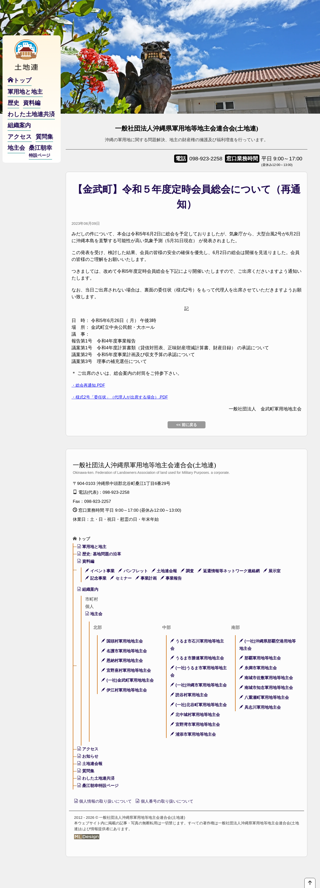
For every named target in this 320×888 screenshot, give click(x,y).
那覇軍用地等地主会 (261, 658)
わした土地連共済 (97, 793)
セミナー (123, 578)
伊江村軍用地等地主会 (125, 690)
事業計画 (149, 578)
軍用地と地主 (92, 547)
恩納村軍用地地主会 (123, 661)
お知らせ (88, 771)
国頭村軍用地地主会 (123, 641)
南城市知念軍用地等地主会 (267, 688)
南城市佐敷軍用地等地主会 (267, 678)
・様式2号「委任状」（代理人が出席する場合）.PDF (126, 397)
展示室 (282, 571)
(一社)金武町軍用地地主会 (129, 680)
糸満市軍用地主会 (259, 668)
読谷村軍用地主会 (190, 702)
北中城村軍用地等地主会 (196, 729)
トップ (82, 539)
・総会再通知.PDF (90, 385)
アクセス (88, 764)
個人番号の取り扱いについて (175, 816)
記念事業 (96, 578)
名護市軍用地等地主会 (125, 651)
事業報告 (176, 578)
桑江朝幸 (40, 162)
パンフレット (136, 571)
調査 (193, 571)
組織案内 (88, 589)
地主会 (94, 614)
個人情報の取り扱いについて (106, 816)
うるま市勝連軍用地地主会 (198, 658)
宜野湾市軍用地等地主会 (196, 739)
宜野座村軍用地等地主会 (127, 671)
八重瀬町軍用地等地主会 (265, 698)
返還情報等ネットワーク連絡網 (237, 571)
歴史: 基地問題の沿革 (100, 554)
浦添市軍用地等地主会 (194, 749)
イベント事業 (101, 571)
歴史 (13, 113)
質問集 (86, 786)
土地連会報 (168, 571)
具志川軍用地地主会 (261, 707)
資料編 (86, 561)
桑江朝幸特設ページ (99, 800)
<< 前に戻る (186, 425)
